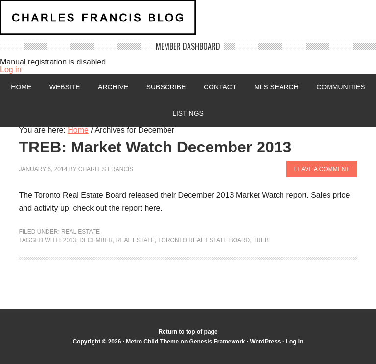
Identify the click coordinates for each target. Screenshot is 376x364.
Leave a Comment (321, 169)
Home (21, 87)
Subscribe (166, 87)
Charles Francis (106, 169)
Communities (340, 87)
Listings (188, 113)
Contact (220, 87)
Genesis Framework (217, 341)
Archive (113, 87)
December (96, 240)
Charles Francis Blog (188, 21)
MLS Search (276, 87)
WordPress (265, 341)
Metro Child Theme (152, 341)
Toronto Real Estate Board (204, 240)
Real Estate (80, 231)
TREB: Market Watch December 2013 (155, 147)
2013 (69, 240)
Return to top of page (187, 331)
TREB (261, 240)
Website (64, 87)
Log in (11, 69)
